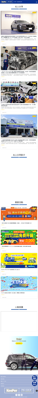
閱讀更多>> (3, 41)
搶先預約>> (19, 343)
